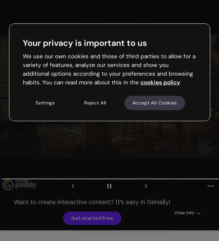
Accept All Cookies (154, 103)
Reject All (95, 103)
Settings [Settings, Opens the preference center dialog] (45, 103)
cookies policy (160, 82)
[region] (109, 72)
